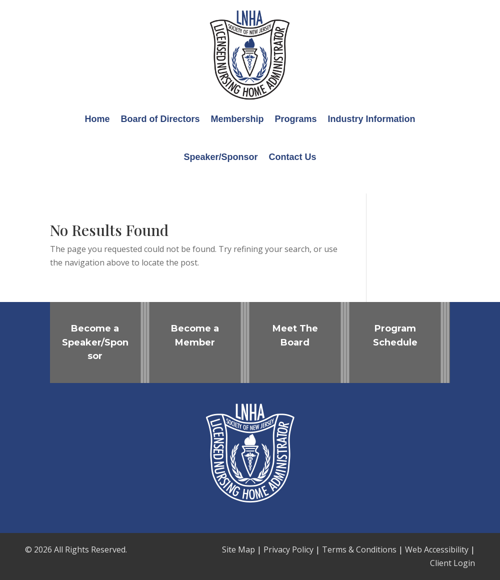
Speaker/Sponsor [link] (221, 157)
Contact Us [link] (292, 157)
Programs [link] (296, 119)
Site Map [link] (238, 549)
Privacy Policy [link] (289, 549)
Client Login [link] (452, 563)
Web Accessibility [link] (436, 549)
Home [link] (97, 119)
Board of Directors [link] (160, 119)
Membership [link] (237, 119)
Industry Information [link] (372, 119)
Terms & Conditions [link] (359, 549)
